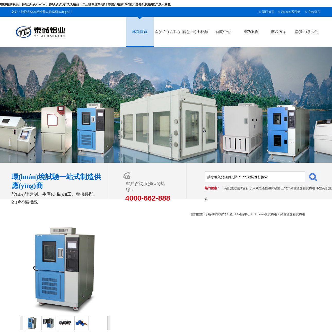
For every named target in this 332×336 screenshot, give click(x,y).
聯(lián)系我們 (290, 12)
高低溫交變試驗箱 (236, 188)
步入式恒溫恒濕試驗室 (264, 188)
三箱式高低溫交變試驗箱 (298, 188)
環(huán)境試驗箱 (265, 214)
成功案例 (251, 32)
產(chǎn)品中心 (167, 32)
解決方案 (278, 32)
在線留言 (314, 12)
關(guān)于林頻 (195, 32)
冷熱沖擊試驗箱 (215, 214)
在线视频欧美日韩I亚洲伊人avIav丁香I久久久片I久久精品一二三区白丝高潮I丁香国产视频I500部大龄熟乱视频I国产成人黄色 (85, 4)
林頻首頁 (139, 32)
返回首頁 (268, 12)
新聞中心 (223, 32)
